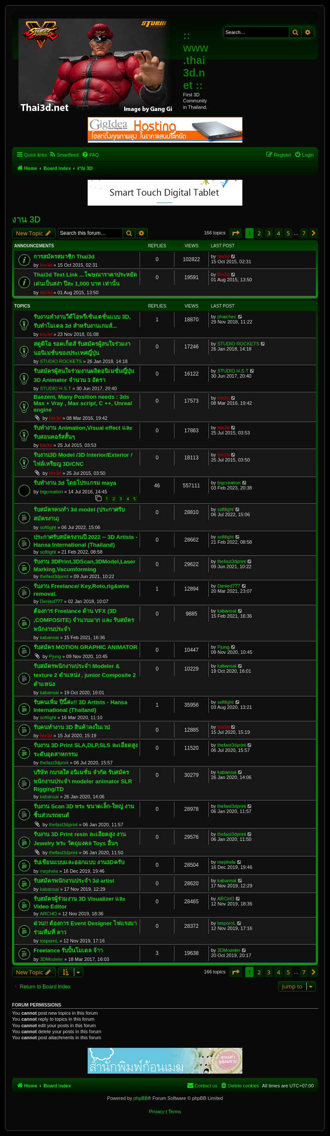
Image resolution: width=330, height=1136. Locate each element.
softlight (48, 527)
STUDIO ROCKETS (61, 361)
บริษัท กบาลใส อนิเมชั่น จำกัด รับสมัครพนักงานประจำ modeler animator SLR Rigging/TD (83, 780)
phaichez (226, 316)
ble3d (46, 265)
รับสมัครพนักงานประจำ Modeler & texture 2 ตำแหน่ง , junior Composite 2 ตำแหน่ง (85, 675)
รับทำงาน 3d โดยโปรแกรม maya (75, 483)
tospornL (49, 940)
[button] (235, 233)
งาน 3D (26, 219)
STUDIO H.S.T (55, 388)
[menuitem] (64, 155)
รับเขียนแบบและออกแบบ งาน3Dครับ (79, 862)
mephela (49, 871)
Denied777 (51, 601)
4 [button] (278, 233)
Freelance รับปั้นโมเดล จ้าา (68, 950)
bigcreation (51, 491)
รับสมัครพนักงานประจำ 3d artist (74, 880)
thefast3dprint (54, 576)
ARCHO (48, 913)
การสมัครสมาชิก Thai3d (64, 256)
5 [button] (288, 233)
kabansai (49, 637)
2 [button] (258, 233)
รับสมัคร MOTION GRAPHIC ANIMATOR (86, 647)
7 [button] (304, 233)
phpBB (140, 1098)
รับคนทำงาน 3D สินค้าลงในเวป (72, 727)
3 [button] (268, 233)
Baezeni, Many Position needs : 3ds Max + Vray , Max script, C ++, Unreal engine (83, 403)
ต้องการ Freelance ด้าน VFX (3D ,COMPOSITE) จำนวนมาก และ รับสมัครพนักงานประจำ (84, 620)
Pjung (55, 656)
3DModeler (51, 959)
